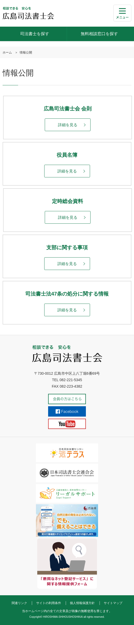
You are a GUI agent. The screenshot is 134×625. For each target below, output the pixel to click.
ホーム (7, 52)
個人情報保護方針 (82, 603)
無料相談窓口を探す (99, 34)
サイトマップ (113, 603)
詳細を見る (67, 125)
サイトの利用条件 (48, 603)
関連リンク (19, 603)
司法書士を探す (34, 34)
